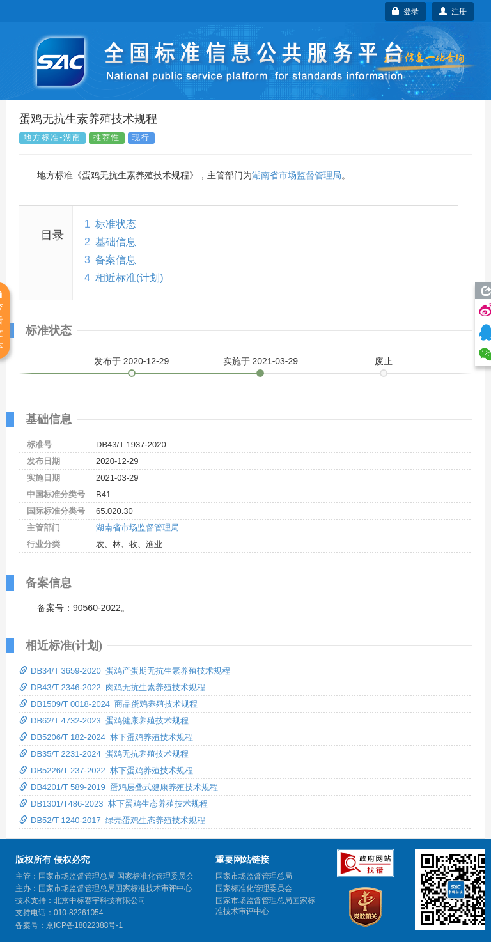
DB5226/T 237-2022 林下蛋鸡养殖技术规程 (106, 770)
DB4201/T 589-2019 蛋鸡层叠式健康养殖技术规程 (118, 787)
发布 (131, 361)
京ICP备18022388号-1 (84, 925)
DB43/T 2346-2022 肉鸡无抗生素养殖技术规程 (112, 687)
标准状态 (115, 224)
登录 (405, 11)
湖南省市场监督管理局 (296, 175)
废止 (384, 361)
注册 (453, 11)
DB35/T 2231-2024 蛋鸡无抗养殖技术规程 (104, 754)
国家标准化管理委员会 (253, 888)
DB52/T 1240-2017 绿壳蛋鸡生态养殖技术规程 (112, 820)
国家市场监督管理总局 (253, 876)
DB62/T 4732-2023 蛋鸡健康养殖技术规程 (104, 720)
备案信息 (115, 259)
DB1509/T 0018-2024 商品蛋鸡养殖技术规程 (108, 704)
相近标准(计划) (129, 277)
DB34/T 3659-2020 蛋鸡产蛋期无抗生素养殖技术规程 (124, 671)
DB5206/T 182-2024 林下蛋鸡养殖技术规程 (106, 737)
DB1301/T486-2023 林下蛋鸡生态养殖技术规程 (113, 803)
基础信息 (115, 241)
